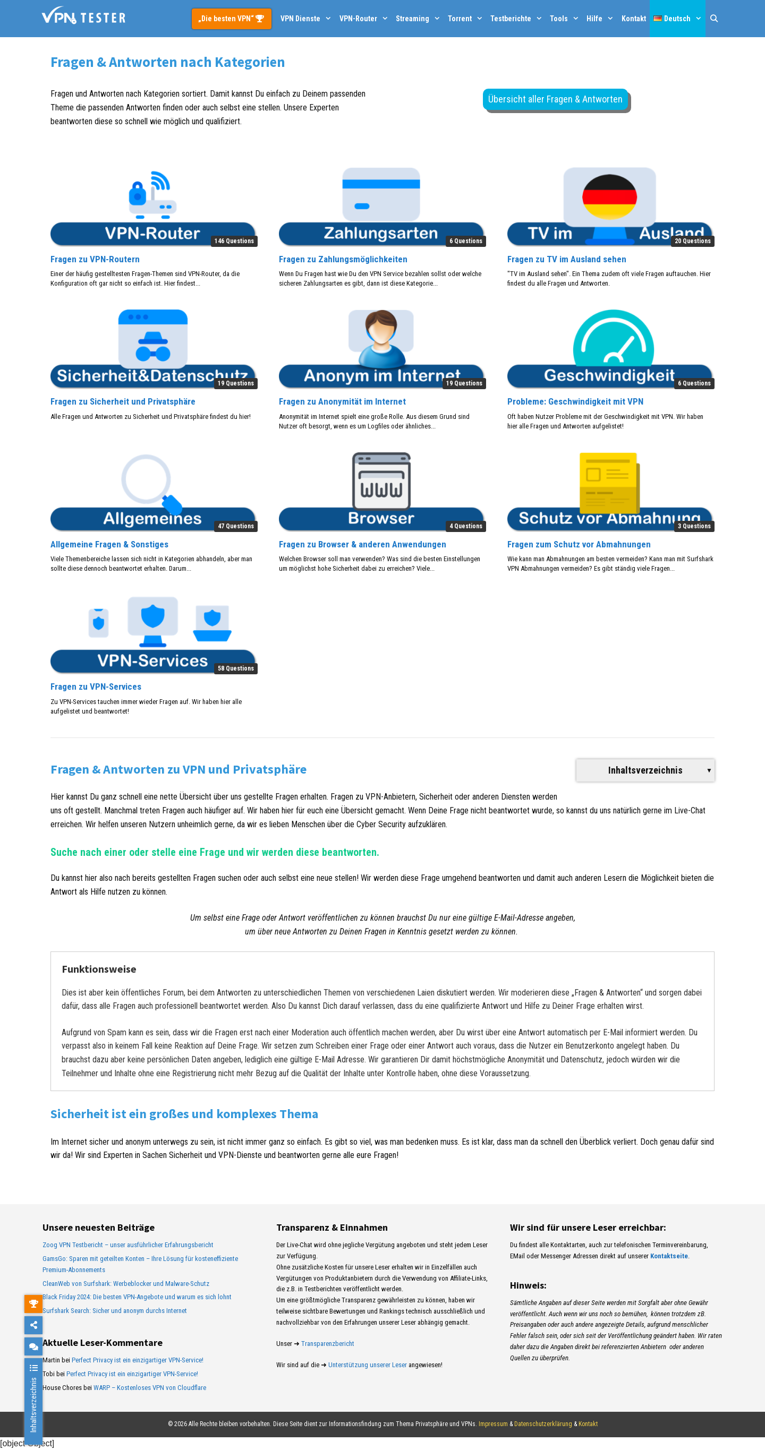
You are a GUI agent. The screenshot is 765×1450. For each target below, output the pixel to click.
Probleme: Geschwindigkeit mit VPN (575, 401)
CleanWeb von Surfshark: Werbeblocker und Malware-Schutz (125, 1284)
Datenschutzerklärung (543, 1424)
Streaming (420, 18)
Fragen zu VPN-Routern (95, 259)
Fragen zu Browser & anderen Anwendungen (362, 544)
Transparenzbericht (327, 1344)
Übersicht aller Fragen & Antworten (555, 99)
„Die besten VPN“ (227, 18)
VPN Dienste (307, 18)
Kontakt (634, 18)
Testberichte (518, 18)
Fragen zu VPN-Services (95, 686)
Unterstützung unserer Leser (367, 1365)
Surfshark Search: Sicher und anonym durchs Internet (114, 1311)
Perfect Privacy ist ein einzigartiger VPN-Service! (137, 1360)
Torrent (467, 18)
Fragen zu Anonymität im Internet (342, 401)
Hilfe (601, 18)
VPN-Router (365, 18)
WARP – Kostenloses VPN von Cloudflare (150, 1388)
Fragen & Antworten (607, 993)
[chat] (33, 1346)
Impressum (493, 1424)
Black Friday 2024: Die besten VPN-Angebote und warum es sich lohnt (137, 1297)
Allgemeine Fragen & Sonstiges (109, 544)
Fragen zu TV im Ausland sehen (566, 259)
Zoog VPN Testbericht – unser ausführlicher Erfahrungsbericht (128, 1245)
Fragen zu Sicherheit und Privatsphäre (123, 401)
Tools (566, 18)
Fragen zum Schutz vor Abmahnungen (579, 544)
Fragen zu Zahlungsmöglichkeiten (343, 259)
